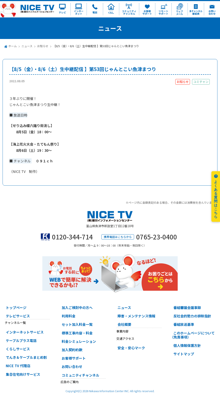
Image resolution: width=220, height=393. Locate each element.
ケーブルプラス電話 (21, 340)
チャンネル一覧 (15, 322)
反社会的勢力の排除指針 (192, 315)
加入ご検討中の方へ (77, 307)
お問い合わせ (72, 366)
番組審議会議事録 (187, 307)
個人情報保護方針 (187, 345)
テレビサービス (18, 315)
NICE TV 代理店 (18, 365)
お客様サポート (74, 358)
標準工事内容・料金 (77, 333)
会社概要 (124, 324)
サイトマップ (183, 353)
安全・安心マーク (131, 347)
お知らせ (42, 46)
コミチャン (200, 81)
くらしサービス (18, 348)
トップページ (16, 307)
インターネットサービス (25, 332)
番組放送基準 (183, 324)
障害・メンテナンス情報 (136, 315)
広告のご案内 (70, 382)
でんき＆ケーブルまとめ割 (26, 357)
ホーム (12, 46)
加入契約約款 (72, 349)
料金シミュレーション (79, 341)
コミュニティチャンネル (80, 375)
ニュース (26, 46)
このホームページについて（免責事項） (192, 335)
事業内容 (122, 331)
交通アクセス (125, 338)
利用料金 (68, 315)
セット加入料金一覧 (77, 324)
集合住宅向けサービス (23, 374)
